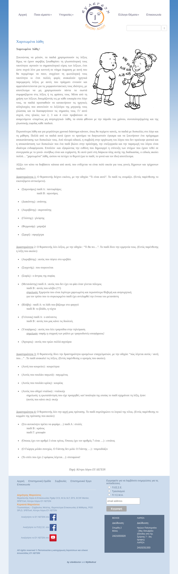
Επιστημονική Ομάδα (39, 481)
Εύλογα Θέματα (128, 14)
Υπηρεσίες (66, 14)
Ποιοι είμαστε (43, 14)
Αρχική (23, 14)
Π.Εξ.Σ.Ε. (117, 487)
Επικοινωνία (153, 14)
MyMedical (91, 562)
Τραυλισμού (118, 491)
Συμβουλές (60, 481)
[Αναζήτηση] (164, 28)
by (68, 562)
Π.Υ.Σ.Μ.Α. (118, 495)
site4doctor (75, 562)
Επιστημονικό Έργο (81, 481)
